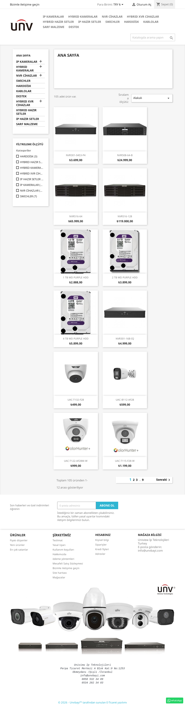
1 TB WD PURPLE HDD (76, 277)
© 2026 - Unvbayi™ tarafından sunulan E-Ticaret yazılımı (92, 702)
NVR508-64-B (125, 155)
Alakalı (152, 98)
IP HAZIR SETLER (89, 22)
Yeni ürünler (17, 545)
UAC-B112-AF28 (125, 399)
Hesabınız (103, 535)
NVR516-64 (75, 216)
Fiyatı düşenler (19, 540)
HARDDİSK (131, 22)
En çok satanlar (19, 549)
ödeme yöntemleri (63, 559)
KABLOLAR (151, 22)
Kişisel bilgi (102, 540)
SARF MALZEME (53, 27)
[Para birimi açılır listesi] (119, 5)
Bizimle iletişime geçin (24, 4)
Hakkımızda (59, 554)
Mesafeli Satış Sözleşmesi (68, 563)
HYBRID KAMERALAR (83, 17)
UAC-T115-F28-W (125, 460)
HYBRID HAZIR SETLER (58, 22)
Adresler (100, 554)
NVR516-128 (125, 216)
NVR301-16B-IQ (125, 338)
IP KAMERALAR (53, 17)
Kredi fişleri (102, 549)
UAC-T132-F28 (76, 399)
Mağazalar (59, 577)
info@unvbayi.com (150, 550)
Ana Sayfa (23, 55)
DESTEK (74, 27)
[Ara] (152, 37)
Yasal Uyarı (59, 545)
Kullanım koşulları (63, 549)
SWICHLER (112, 22)
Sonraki (163, 480)
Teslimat (58, 540)
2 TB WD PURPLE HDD (125, 277)
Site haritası (60, 572)
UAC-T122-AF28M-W (75, 460)
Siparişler (101, 544)
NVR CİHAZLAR (112, 17)
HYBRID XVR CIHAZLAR (143, 17)
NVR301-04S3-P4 (75, 155)
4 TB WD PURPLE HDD (76, 338)
